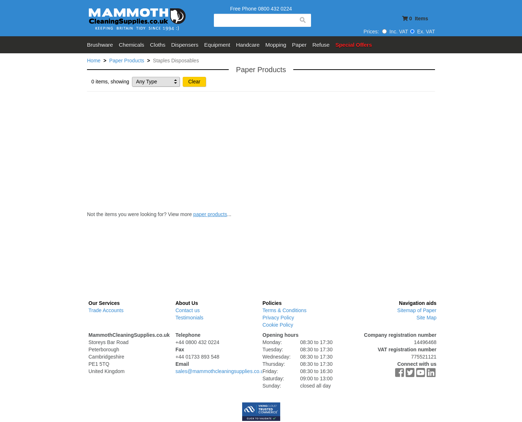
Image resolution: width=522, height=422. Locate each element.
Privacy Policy (278, 317)
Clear (194, 81)
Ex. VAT (422, 31)
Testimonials (189, 317)
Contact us (187, 310)
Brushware (100, 45)
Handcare (248, 45)
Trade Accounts (106, 310)
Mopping (275, 45)
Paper (299, 45)
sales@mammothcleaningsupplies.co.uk (220, 371)
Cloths (158, 45)
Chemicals (131, 45)
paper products (210, 214)
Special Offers (353, 45)
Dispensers (184, 45)
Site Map (426, 317)
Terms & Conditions (284, 310)
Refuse (321, 45)
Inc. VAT (395, 31)
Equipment (217, 45)
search (302, 20)
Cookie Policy (277, 325)
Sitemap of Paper (416, 310)
